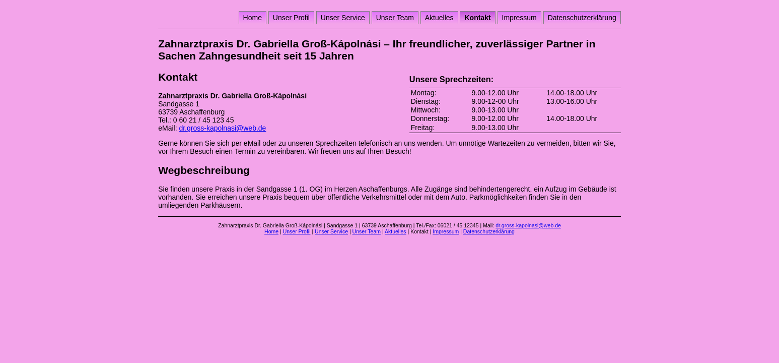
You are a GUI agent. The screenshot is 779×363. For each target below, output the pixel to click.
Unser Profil (291, 18)
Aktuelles (439, 18)
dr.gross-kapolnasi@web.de (222, 128)
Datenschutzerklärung (582, 18)
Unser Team (395, 18)
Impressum (519, 18)
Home (252, 18)
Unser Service (343, 18)
